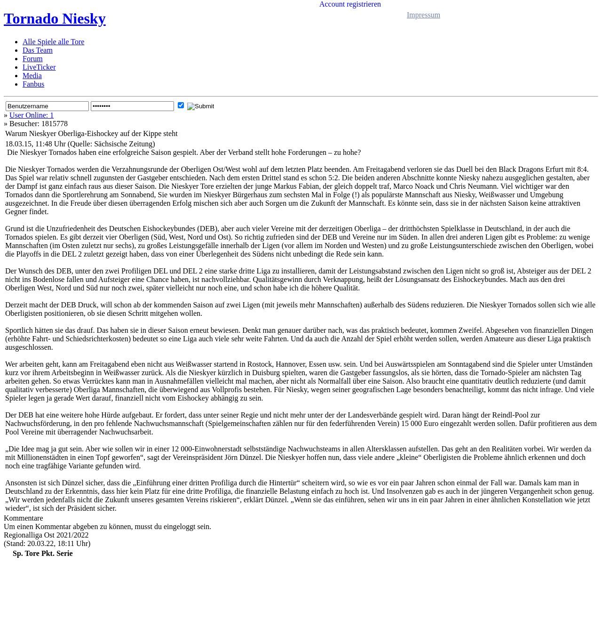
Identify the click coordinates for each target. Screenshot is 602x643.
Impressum (423, 15)
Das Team (38, 50)
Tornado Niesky (55, 18)
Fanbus (33, 84)
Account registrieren (350, 4)
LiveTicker (39, 67)
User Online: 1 (31, 115)
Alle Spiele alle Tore (53, 42)
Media (32, 76)
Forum (33, 59)
